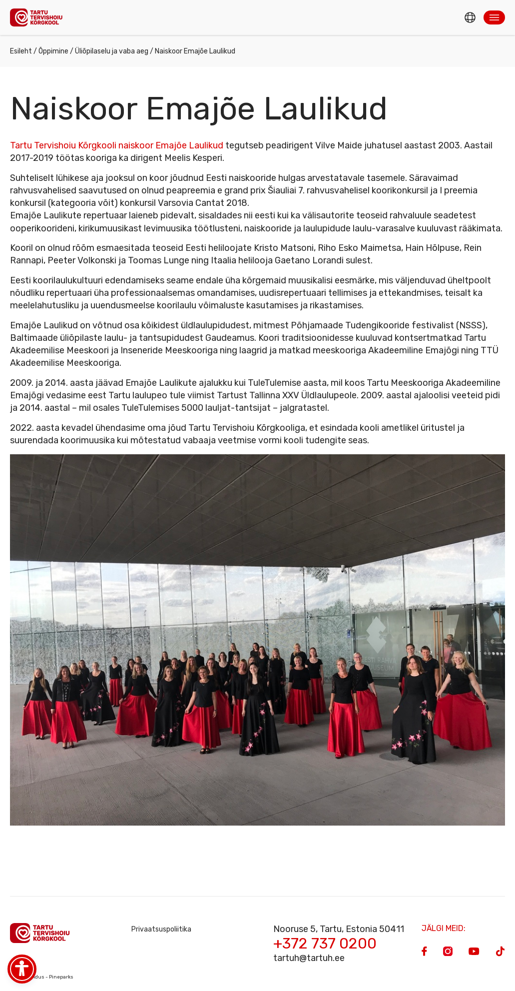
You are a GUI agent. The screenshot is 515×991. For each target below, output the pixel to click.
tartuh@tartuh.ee (309, 958)
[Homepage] (39, 17)
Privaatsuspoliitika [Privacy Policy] (161, 929)
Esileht (21, 51)
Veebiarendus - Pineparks (41, 977)
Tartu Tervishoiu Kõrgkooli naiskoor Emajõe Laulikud (116, 145)
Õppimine (53, 51)
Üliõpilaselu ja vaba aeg (111, 51)
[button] (494, 17)
